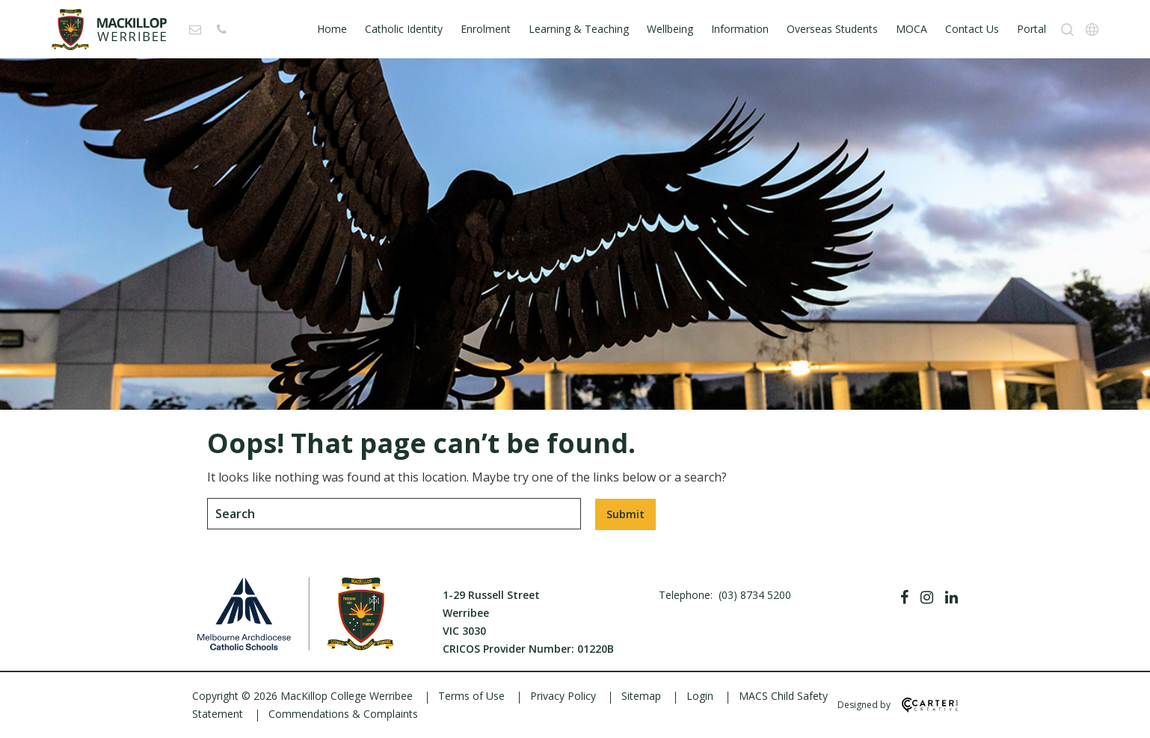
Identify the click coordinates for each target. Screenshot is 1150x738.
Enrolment (486, 29)
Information (740, 29)
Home (332, 29)
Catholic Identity (404, 29)
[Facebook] (904, 597)
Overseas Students (832, 29)
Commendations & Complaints (343, 714)
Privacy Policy (563, 696)
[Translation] (1092, 29)
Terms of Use (471, 696)
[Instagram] (926, 597)
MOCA (911, 29)
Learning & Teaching (579, 29)
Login (699, 696)
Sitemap (641, 696)
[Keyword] (394, 513)
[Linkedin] (951, 597)
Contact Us (972, 29)
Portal (1031, 29)
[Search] (1067, 29)
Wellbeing (670, 29)
